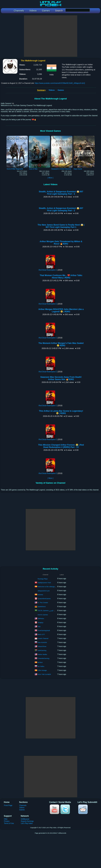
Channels (22, 805)
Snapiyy (40, 622)
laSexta (40, 594)
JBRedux (41, 618)
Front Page (8, 805)
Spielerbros (42, 606)
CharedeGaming (43, 658)
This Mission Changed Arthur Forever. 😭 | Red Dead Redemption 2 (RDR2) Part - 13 (61, 446)
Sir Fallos (41, 666)
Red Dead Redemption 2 (48, 270)
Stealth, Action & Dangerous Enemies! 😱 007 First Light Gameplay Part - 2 (61, 209)
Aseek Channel (43, 638)
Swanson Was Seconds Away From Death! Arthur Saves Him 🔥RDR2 (61, 378)
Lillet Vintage (42, 670)
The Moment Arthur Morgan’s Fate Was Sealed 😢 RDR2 (61, 344)
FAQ (5, 819)
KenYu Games (43, 615)
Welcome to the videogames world (50, 586)
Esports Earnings (27, 821)
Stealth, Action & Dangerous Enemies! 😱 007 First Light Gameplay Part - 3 (61, 192)
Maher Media (42, 654)
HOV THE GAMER (44, 674)
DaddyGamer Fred (44, 582)
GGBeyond (25, 819)
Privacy (6, 821)
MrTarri (40, 662)
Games (61, 90)
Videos (52, 90)
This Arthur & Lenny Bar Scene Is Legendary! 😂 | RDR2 (61, 412)
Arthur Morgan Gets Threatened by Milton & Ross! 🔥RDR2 (61, 242)
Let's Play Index (27, 823)
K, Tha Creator (43, 602)
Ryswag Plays (43, 579)
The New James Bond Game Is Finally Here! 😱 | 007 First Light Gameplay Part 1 (61, 226)
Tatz (39, 626)
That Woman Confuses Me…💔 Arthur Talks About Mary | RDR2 (61, 276)
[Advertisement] (50, 36)
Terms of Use (9, 823)
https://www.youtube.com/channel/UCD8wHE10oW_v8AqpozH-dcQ (60, 83)
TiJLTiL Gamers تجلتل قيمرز (47, 610)
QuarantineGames (44, 598)
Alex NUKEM (42, 642)
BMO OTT (41, 634)
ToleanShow (42, 646)
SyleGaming (42, 650)
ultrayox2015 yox (44, 591)
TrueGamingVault (44, 630)
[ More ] (50, 178)
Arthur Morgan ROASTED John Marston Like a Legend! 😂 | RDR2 (61, 310)
